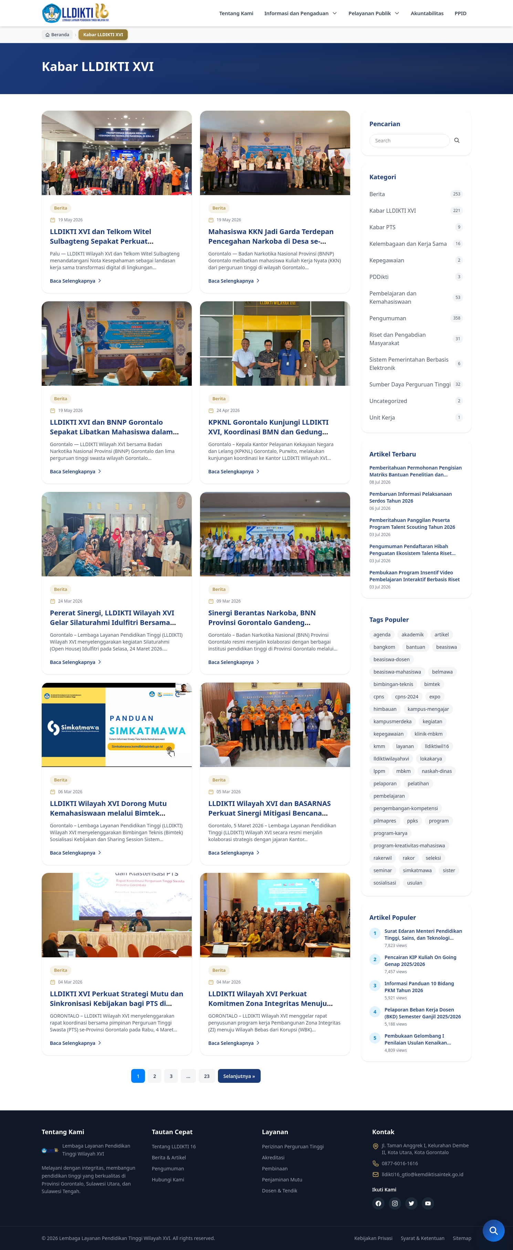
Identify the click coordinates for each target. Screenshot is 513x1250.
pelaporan (385, 783)
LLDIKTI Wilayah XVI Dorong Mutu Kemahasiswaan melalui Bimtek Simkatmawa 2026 (108, 812)
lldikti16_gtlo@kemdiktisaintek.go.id (422, 1174)
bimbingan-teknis (393, 684)
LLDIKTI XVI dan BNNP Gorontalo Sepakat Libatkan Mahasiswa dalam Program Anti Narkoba (111, 431)
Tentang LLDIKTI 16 (174, 1146)
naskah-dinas (437, 771)
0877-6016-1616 (400, 1163)
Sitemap (462, 1238)
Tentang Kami (236, 13)
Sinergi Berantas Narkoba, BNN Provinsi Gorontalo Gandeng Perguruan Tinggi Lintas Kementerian (272, 622)
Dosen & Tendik (279, 1190)
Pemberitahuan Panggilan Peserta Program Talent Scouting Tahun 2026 (412, 523)
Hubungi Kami (168, 1179)
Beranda (57, 34)
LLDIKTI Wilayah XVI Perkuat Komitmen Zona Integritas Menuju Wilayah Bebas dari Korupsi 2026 (267, 1003)
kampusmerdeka (393, 721)
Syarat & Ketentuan (422, 1238)
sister (449, 870)
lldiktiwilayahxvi (391, 758)
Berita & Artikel (169, 1157)
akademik (412, 634)
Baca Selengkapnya (76, 281)
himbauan (385, 709)
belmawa (442, 671)
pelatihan (418, 783)
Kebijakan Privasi (373, 1238)
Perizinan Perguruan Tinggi (293, 1146)
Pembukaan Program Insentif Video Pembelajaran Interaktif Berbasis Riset (414, 576)
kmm (379, 746)
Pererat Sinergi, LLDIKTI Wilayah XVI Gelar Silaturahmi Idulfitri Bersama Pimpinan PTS (112, 622)
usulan (414, 882)
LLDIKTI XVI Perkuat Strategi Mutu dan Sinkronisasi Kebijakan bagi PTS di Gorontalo (117, 1003)
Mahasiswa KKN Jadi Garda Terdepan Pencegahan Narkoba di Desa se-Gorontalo (271, 241)
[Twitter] (411, 1203)
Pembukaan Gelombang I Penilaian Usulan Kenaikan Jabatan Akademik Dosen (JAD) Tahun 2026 (421, 1046)
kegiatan (432, 721)
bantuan (415, 647)
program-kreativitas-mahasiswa (409, 845)
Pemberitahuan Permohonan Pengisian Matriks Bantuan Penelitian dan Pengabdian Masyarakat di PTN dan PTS (415, 474)
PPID (461, 13)
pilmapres (385, 820)
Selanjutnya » (239, 1076)
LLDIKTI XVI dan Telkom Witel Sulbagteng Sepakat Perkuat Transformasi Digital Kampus (100, 241)
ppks (412, 820)
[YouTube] (428, 1203)
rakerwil (383, 858)
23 (207, 1076)
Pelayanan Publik (374, 13)
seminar (383, 870)
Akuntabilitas (427, 13)
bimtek (432, 684)
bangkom (384, 647)
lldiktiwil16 (437, 746)
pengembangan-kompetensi (406, 808)
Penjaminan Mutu (282, 1179)
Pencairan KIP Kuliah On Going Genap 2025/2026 (421, 960)
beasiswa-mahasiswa (397, 671)
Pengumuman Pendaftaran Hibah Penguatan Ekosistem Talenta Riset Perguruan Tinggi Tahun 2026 (410, 553)
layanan (405, 746)
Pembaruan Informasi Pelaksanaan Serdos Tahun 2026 (410, 497)
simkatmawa (417, 870)
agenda (382, 634)
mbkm (403, 771)
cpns (379, 696)
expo (434, 696)
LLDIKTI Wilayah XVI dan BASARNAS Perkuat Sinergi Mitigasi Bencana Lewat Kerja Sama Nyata (269, 812)
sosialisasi (385, 882)
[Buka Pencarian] (494, 1231)
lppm (379, 771)
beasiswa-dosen (392, 659)
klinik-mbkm (428, 733)
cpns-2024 (406, 696)
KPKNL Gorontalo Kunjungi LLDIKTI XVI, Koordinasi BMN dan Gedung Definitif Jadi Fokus (268, 431)
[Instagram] (395, 1203)
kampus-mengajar (428, 709)
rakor (409, 858)
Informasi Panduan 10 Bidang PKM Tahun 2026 (419, 987)
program (439, 820)
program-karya (390, 833)
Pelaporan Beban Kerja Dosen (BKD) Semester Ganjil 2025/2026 (423, 1013)
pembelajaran (389, 796)
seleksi (433, 858)
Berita (60, 208)
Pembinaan (275, 1168)
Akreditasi (273, 1157)
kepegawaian (389, 733)
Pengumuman (168, 1168)
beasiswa (446, 647)
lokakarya (431, 758)
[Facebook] (378, 1203)
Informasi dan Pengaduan (300, 13)
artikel (442, 634)
